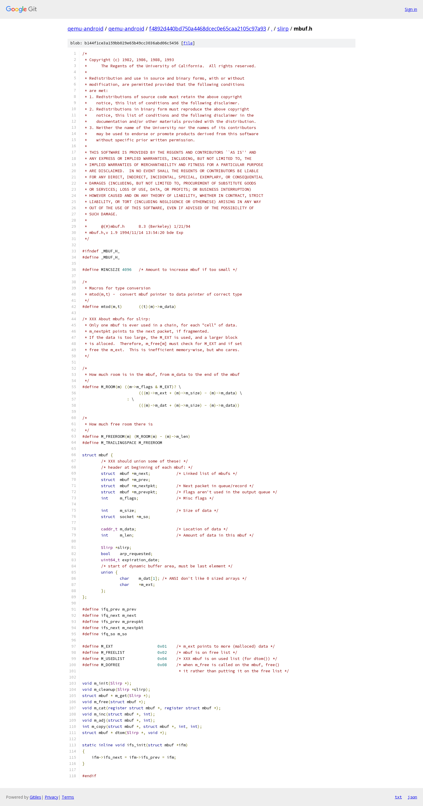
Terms (68, 797)
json (412, 797)
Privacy (51, 797)
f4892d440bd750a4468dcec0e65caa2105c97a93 (207, 28)
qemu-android (85, 28)
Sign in (411, 9)
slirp (283, 28)
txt (398, 797)
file (188, 43)
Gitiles (35, 797)
